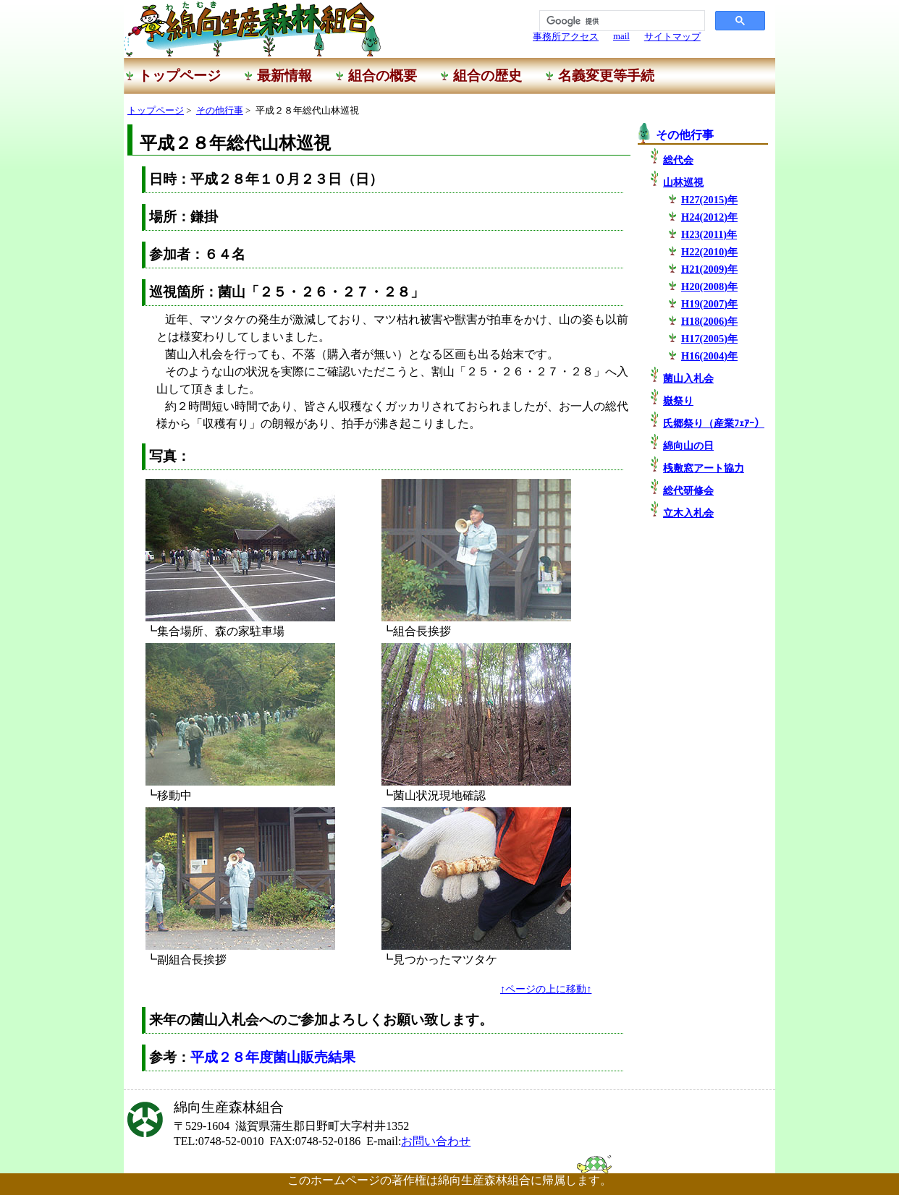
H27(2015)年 (709, 199)
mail (621, 36)
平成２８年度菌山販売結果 (272, 1057)
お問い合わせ (435, 1141)
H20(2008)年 (709, 286)
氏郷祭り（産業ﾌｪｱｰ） (713, 423)
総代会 (678, 160)
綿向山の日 (688, 445)
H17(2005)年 (709, 338)
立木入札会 (688, 513)
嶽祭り (678, 401)
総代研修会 (688, 490)
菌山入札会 (688, 378)
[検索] (620, 20)
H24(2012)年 (709, 217)
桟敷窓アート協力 (703, 468)
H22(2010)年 (709, 252)
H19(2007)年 (709, 304)
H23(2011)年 (709, 234)
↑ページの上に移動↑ (545, 989)
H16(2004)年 (709, 356)
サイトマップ (672, 37)
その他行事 (219, 111)
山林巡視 (683, 182)
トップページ (155, 111)
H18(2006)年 (709, 321)
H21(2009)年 (709, 269)
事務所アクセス (566, 37)
